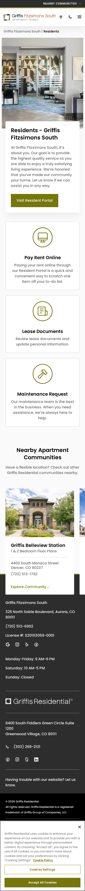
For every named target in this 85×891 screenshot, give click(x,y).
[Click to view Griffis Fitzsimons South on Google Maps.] (61, 17)
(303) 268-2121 (22, 747)
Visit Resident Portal (35, 200)
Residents (51, 31)
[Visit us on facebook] (36, 644)
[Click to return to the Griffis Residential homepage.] (39, 701)
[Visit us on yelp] (26, 644)
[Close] (80, 827)
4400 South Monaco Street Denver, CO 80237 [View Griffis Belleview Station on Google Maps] (35, 565)
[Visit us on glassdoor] (26, 759)
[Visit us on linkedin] (36, 759)
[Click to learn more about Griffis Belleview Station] (39, 512)
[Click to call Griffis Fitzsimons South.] (70, 17)
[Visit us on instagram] (17, 644)
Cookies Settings (42, 869)
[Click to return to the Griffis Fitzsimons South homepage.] (28, 17)
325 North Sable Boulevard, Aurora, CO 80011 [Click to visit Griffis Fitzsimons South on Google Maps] (40, 614)
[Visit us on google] (7, 644)
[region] (42, 856)
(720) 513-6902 (19, 626)
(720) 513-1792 (24, 574)
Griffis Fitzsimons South (22, 31)
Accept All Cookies (42, 882)
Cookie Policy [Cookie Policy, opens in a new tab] (43, 860)
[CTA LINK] (42, 256)
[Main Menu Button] (80, 17)
